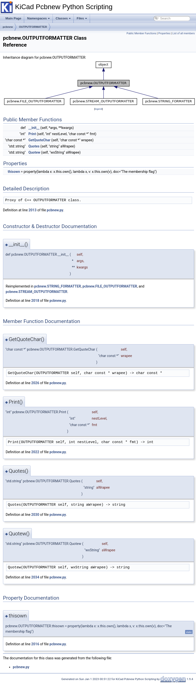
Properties (164, 33)
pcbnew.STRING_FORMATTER (57, 286)
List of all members (183, 33)
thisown (14, 172)
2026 (35, 383)
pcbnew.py (55, 210)
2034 (35, 577)
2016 (35, 644)
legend (98, 109)
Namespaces (38, 18)
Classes (63, 18)
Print (32, 134)
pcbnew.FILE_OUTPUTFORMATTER (110, 286)
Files (82, 18)
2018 (35, 301)
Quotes (33, 146)
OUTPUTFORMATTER (33, 26)
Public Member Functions (141, 33)
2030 (35, 515)
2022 (35, 452)
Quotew (34, 152)
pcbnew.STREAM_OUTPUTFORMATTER (36, 292)
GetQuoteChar (39, 140)
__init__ (33, 128)
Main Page (13, 18)
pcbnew (8, 26)
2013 (32, 210)
